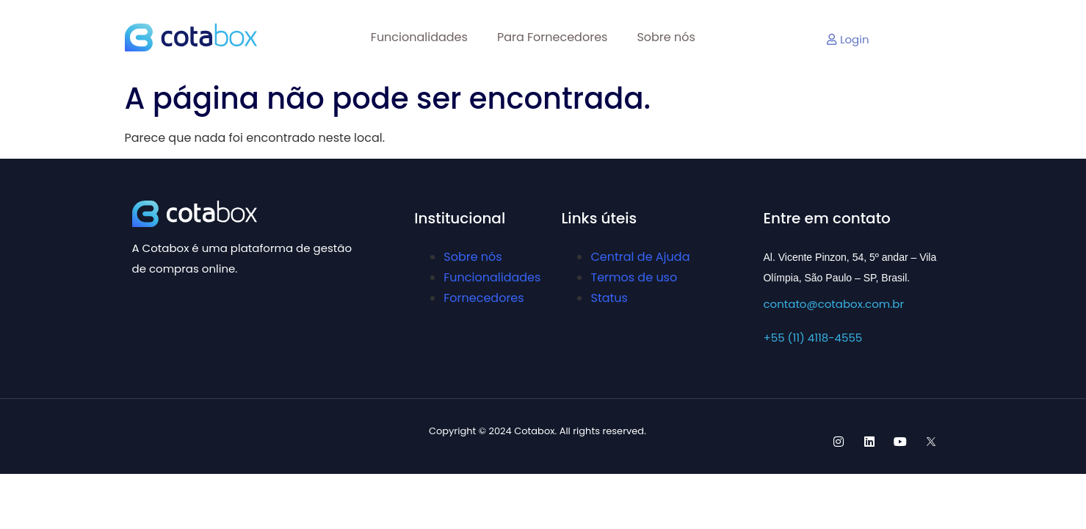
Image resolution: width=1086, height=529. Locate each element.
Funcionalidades (419, 37)
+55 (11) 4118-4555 (812, 337)
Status (608, 297)
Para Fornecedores (552, 37)
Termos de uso (633, 277)
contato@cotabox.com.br (833, 304)
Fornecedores (484, 297)
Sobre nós (666, 37)
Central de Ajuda (639, 256)
